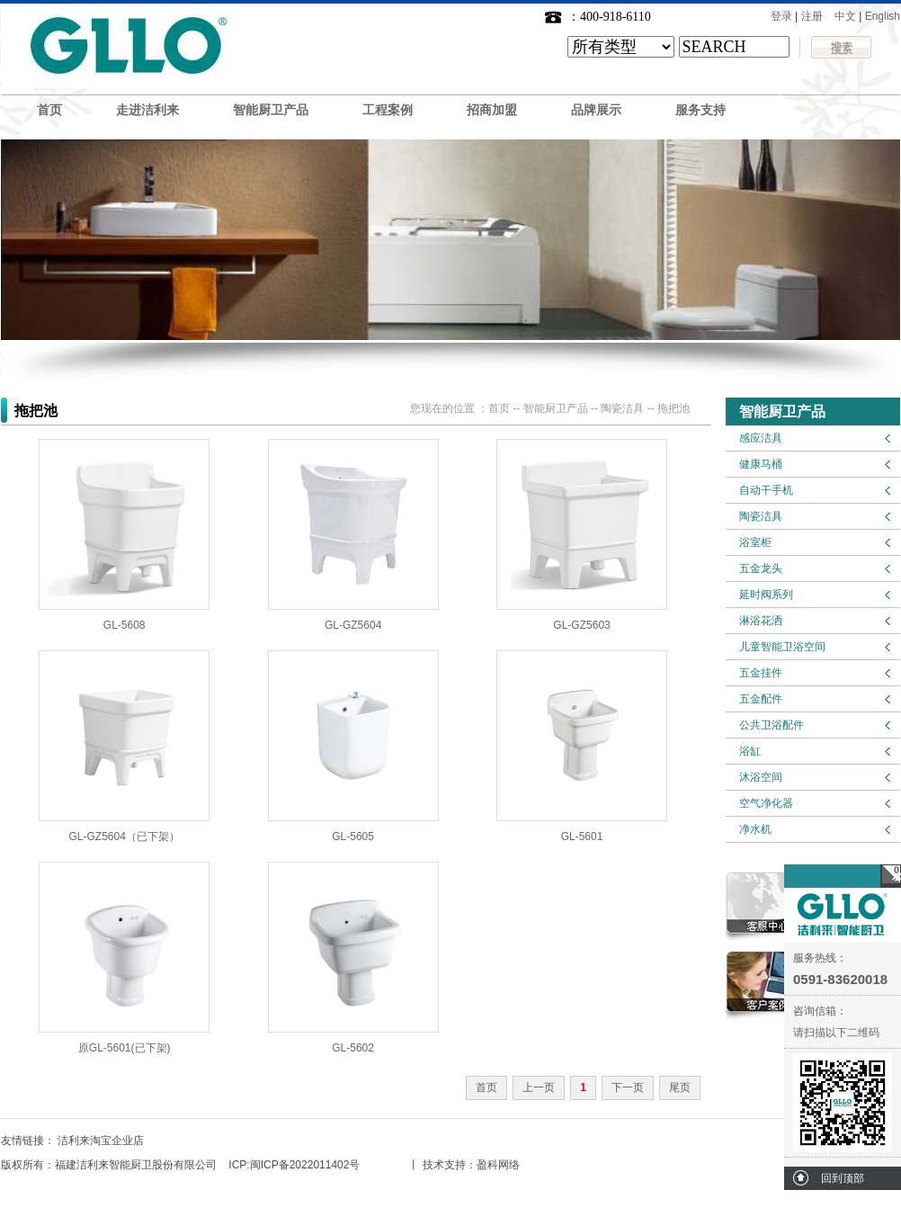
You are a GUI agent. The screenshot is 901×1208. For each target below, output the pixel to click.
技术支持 (444, 1165)
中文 (845, 16)
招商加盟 (492, 110)
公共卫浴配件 (771, 725)
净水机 (755, 829)
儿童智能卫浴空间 (782, 646)
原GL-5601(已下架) (124, 1048)
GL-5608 (124, 625)
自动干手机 (766, 490)
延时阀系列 (766, 594)
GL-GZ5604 (353, 625)
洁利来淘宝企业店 (101, 1140)
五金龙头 (760, 568)
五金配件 (760, 699)
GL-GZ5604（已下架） (124, 836)
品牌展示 (596, 110)
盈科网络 (498, 1165)
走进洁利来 (147, 110)
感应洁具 (760, 438)
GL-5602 (353, 1048)
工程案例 (387, 110)
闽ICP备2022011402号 (305, 1165)
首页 (49, 110)
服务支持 (700, 110)
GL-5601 (582, 836)
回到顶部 (842, 1178)
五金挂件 (760, 673)
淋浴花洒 (760, 620)
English (882, 16)
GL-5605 (353, 836)
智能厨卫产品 (270, 110)
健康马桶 (760, 464)
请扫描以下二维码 (836, 1032)
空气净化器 (766, 803)
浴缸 (750, 751)
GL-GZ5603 (581, 625)
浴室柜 (755, 542)
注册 (812, 16)
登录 (781, 16)
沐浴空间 (760, 777)
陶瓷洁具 (760, 516)
